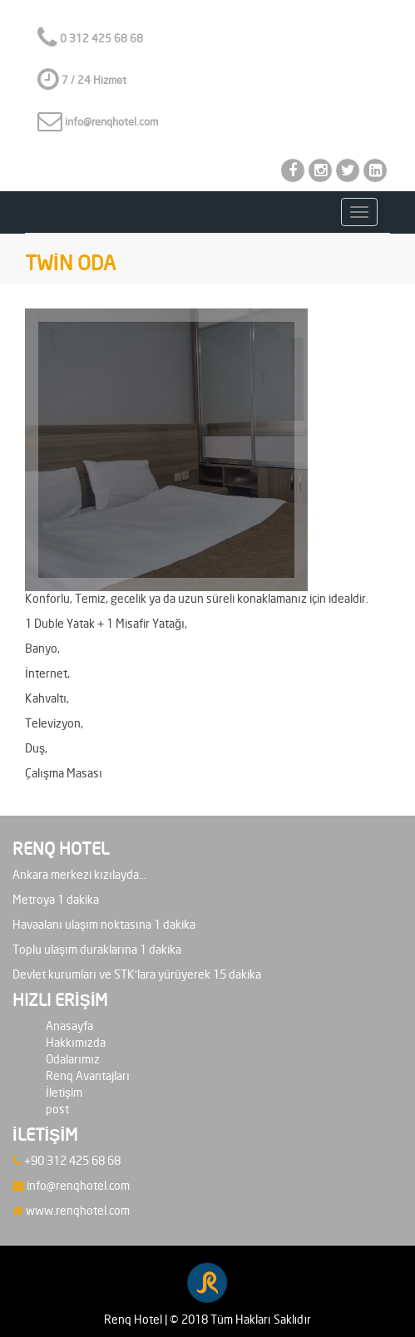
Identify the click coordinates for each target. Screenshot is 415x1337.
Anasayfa (69, 1026)
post (57, 1109)
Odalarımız (73, 1059)
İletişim (64, 1093)
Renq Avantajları (88, 1076)
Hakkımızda (76, 1043)
